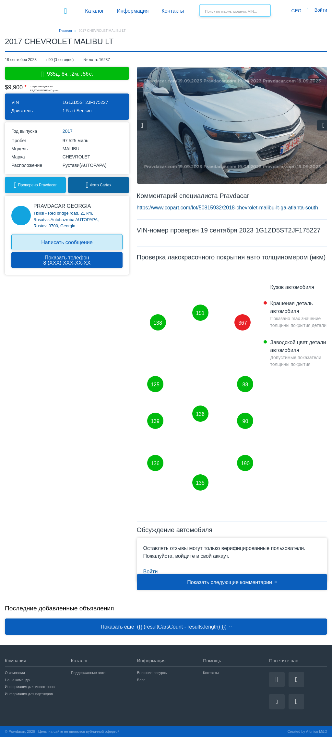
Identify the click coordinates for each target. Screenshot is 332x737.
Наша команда (17, 680)
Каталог (94, 11)
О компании (15, 673)
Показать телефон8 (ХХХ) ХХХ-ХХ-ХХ (66, 260)
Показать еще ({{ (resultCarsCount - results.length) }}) (166, 627)
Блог (141, 680)
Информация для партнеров (29, 694)
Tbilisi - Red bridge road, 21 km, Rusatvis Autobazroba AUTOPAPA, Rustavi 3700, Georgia (66, 219)
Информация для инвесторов (30, 687)
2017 (68, 131)
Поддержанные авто (88, 673)
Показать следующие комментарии (232, 582)
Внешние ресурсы (152, 673)
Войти (320, 10)
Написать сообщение (66, 242)
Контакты (172, 11)
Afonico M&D (316, 731)
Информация (132, 11)
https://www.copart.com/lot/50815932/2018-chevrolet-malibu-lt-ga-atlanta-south (227, 207)
